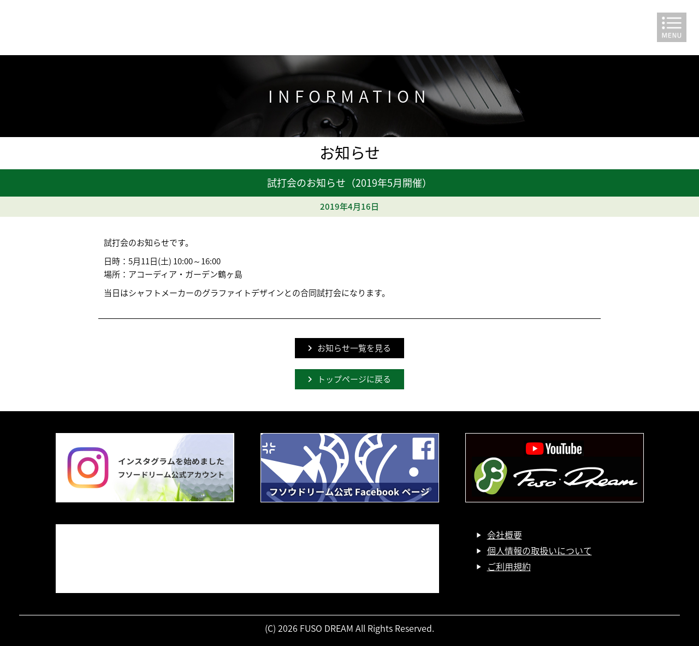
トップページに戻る (354, 379)
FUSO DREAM (349, 27)
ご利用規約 (509, 566)
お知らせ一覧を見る (354, 348)
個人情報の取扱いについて (539, 550)
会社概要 (504, 534)
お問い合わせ (247, 558)
